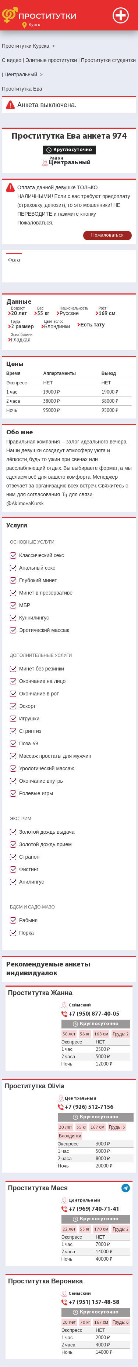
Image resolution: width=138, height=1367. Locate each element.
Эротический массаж (44, 630)
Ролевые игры (36, 793)
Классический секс (41, 555)
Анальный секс (37, 567)
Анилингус (31, 881)
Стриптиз (30, 731)
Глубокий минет (38, 580)
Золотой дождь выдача (46, 832)
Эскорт (27, 706)
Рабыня (28, 920)
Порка (26, 932)
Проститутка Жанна (40, 992)
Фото (14, 260)
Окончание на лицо (42, 681)
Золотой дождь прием (45, 844)
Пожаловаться (107, 235)
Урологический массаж (46, 768)
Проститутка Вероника (45, 1281)
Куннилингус (34, 617)
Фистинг (29, 869)
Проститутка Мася (38, 1188)
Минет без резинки (41, 668)
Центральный (70, 162)
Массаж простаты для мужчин (55, 756)
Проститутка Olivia (34, 1086)
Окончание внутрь (41, 781)
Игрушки (29, 718)
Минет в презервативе (45, 592)
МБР (24, 605)
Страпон (29, 857)
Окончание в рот (39, 693)
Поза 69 (28, 743)
